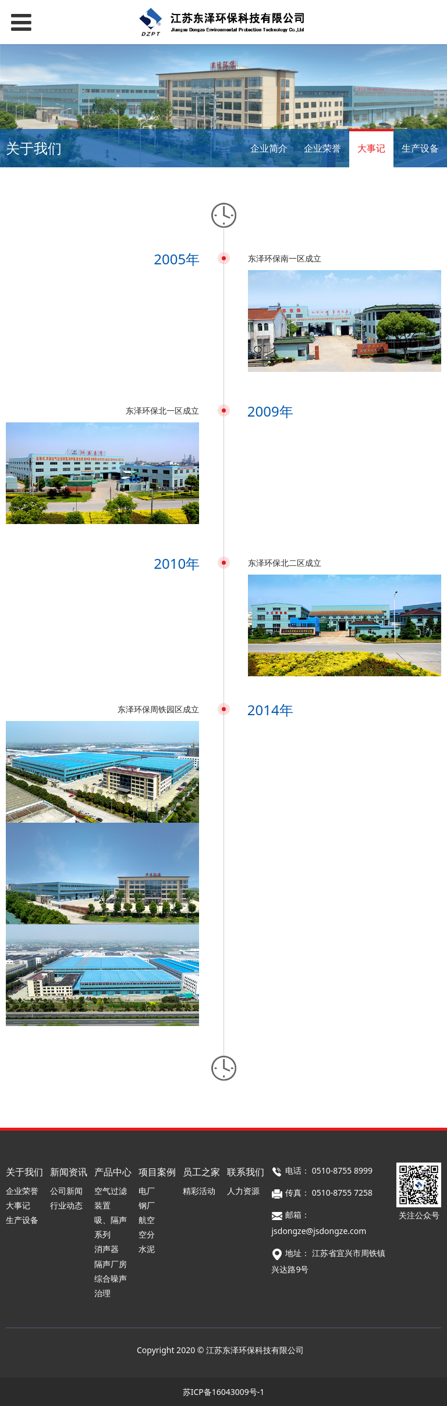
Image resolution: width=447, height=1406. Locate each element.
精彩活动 (199, 1190)
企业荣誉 (322, 148)
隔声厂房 (110, 1263)
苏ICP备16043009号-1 (224, 1391)
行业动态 (66, 1205)
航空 (147, 1219)
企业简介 (269, 148)
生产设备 (420, 148)
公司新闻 (66, 1190)
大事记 (371, 148)
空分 (147, 1234)
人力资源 (243, 1190)
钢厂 (147, 1205)
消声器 (106, 1248)
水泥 (147, 1248)
